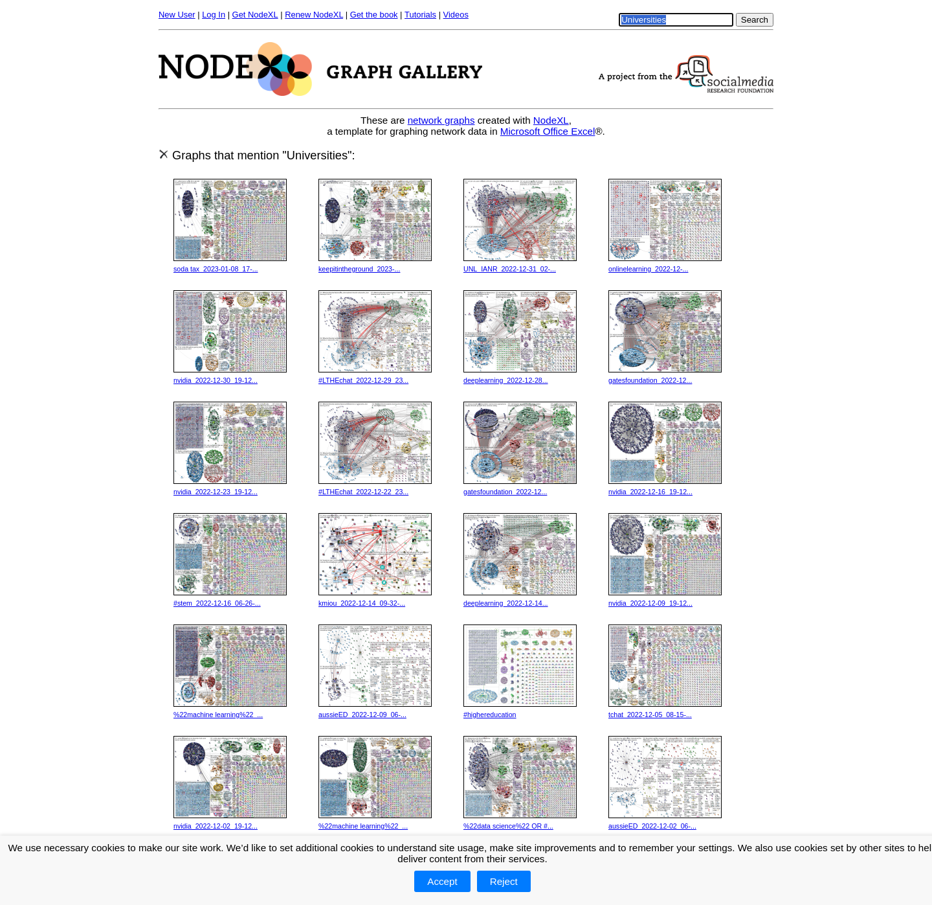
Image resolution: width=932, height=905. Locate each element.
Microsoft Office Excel (547, 131)
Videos (456, 14)
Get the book (374, 14)
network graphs (441, 120)
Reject (504, 881)
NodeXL (551, 120)
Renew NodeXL (314, 14)
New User (177, 14)
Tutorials (420, 14)
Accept (442, 881)
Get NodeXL (255, 14)
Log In (213, 14)
